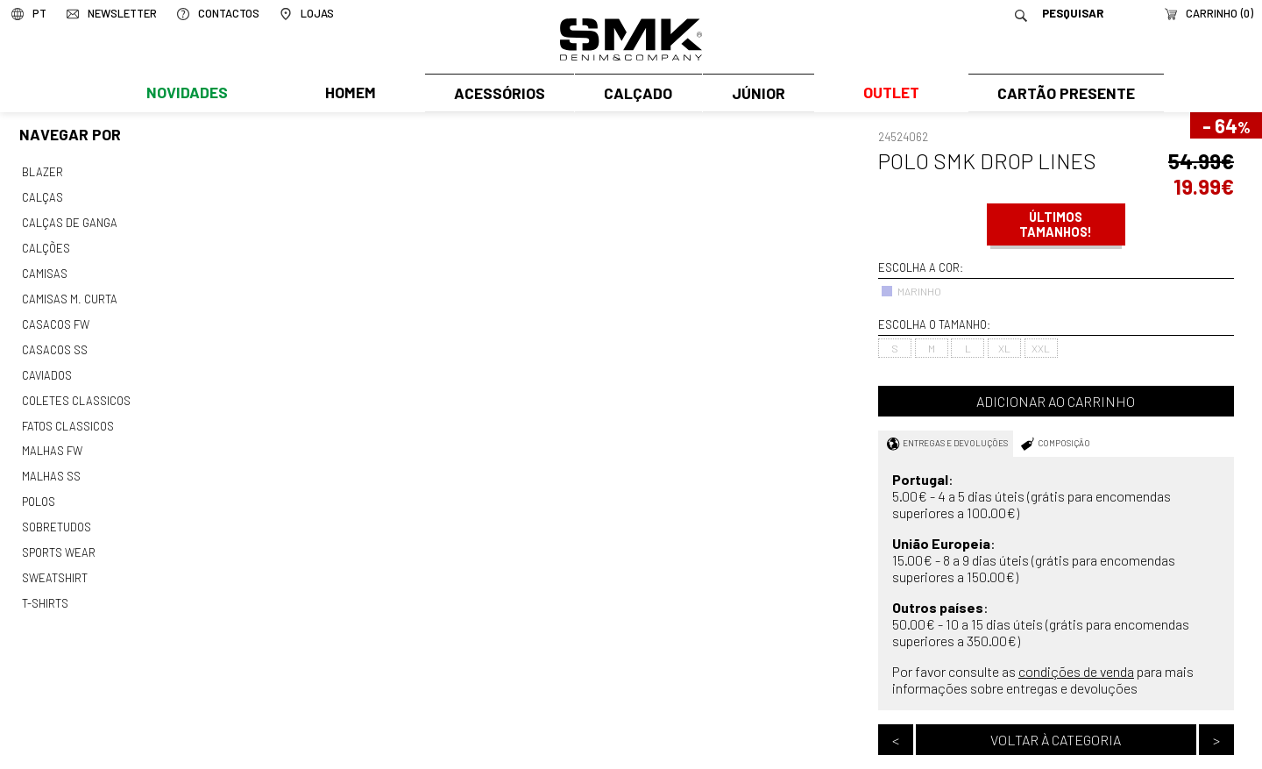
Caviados (46, 366)
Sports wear (58, 536)
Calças (41, 196)
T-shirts (45, 585)
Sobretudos (56, 512)
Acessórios (464, 93)
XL (1004, 348)
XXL (1041, 348)
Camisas (44, 268)
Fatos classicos (67, 415)
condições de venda (1076, 671)
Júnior (756, 93)
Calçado (619, 93)
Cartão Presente (1058, 93)
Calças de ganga (68, 220)
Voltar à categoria (1055, 739)
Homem (318, 93)
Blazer (42, 172)
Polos (38, 488)
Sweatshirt (54, 560)
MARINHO (911, 291)
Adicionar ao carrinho (1055, 401)
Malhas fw (51, 438)
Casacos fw (55, 317)
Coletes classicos (76, 390)
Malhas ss (50, 463)
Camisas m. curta (68, 293)
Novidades (176, 93)
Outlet (886, 93)
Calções (45, 245)
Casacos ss (54, 342)
